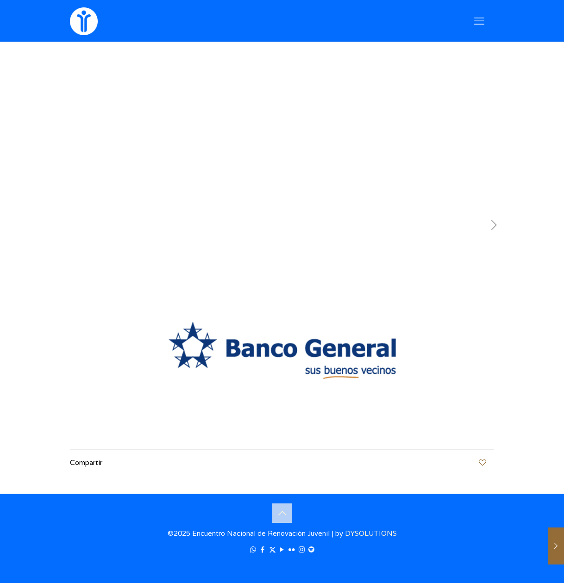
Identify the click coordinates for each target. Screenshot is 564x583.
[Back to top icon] (282, 513)
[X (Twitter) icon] (272, 549)
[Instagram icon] (301, 549)
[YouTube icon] (282, 549)
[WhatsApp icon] (253, 549)
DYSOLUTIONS (371, 533)
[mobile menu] (479, 21)
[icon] (311, 549)
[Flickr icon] (291, 549)
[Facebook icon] (262, 549)
